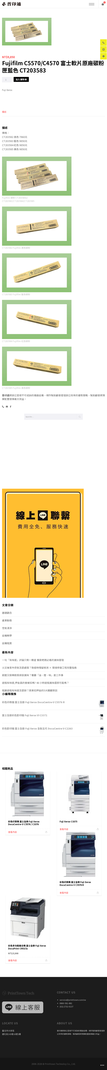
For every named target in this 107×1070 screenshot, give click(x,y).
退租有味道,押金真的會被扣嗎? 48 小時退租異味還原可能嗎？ (35, 682)
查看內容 (12, 832)
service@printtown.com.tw (73, 999)
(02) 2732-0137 (66, 1006)
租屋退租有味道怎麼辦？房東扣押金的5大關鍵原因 (29, 690)
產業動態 (7, 620)
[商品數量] (7, 79)
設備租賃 (7, 643)
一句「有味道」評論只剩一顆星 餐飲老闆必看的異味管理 (33, 660)
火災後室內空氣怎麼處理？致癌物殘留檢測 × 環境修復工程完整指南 (39, 667)
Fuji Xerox (7, 90)
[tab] (4, 113)
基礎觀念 (7, 612)
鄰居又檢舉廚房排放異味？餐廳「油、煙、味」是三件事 (32, 675)
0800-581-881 (66, 1003)
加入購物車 (21, 79)
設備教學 (7, 635)
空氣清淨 (7, 628)
